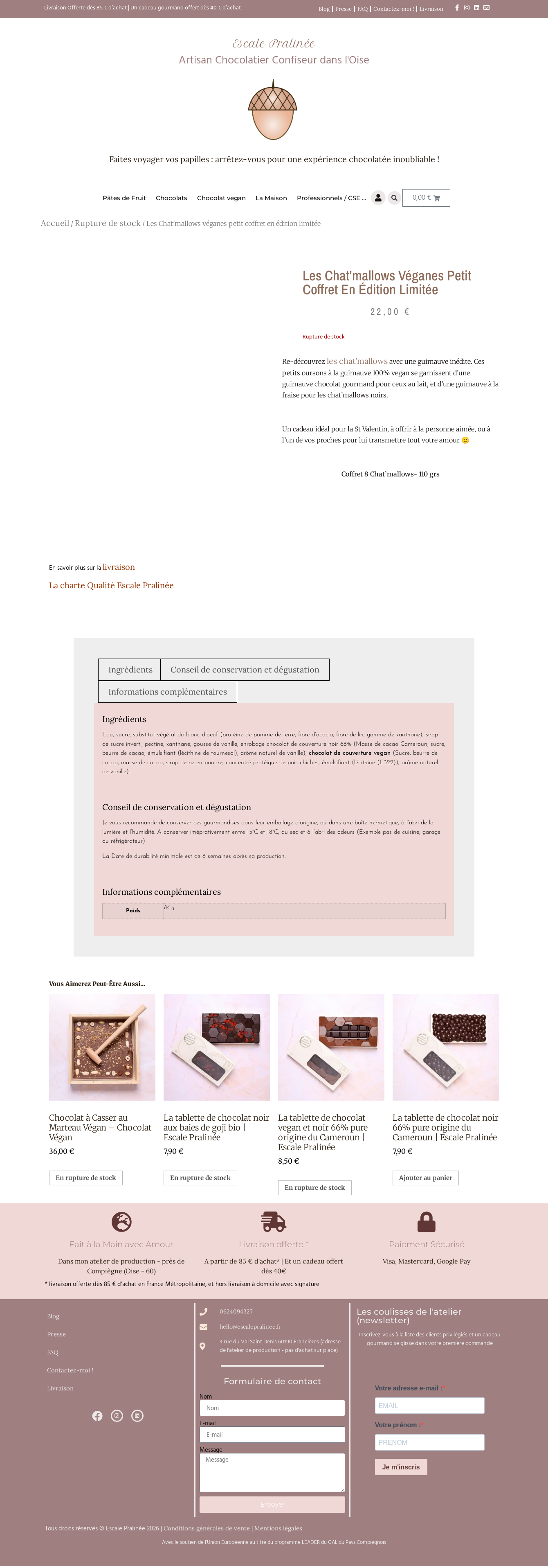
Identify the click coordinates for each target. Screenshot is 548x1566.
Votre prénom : (398, 1425)
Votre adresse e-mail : (408, 1388)
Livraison (431, 8)
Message (211, 1450)
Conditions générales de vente (207, 1528)
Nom (206, 1397)
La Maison (271, 198)
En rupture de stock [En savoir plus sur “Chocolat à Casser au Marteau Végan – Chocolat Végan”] (86, 1178)
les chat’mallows (357, 361)
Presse (343, 8)
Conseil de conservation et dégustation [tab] (245, 669)
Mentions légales (278, 1528)
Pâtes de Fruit (124, 198)
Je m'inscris (401, 1467)
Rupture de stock (108, 223)
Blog (324, 8)
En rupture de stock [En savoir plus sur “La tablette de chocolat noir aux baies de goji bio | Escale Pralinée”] (200, 1178)
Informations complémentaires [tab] (167, 691)
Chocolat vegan (221, 198)
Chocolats (171, 198)
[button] (394, 198)
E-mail (208, 1423)
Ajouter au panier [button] (425, 1178)
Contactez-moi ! (393, 8)
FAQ (362, 8)
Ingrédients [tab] (130, 669)
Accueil (55, 223)
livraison (119, 567)
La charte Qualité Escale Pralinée (111, 585)
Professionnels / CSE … (331, 198)
